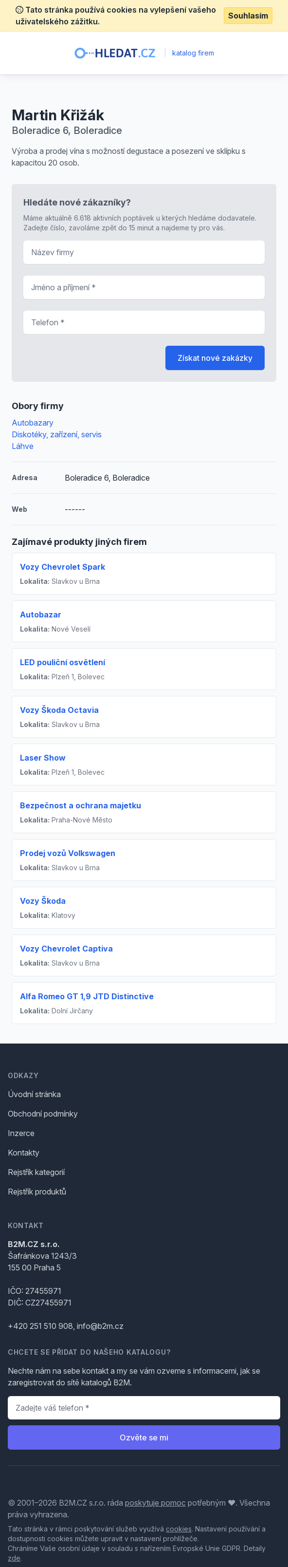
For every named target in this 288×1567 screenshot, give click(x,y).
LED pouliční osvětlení (62, 662)
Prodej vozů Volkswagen (67, 853)
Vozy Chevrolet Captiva (66, 948)
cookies (179, 1529)
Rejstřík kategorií (36, 1172)
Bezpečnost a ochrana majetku (80, 805)
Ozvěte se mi (144, 1437)
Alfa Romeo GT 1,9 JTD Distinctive (87, 996)
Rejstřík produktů (37, 1191)
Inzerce (21, 1133)
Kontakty (23, 1152)
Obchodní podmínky (43, 1114)
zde (14, 1558)
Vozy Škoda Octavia (59, 710)
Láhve (23, 446)
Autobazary (33, 423)
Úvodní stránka (34, 1094)
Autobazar (40, 614)
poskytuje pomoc (155, 1503)
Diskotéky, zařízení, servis (57, 434)
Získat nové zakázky (215, 358)
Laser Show (43, 758)
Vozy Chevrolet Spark (62, 567)
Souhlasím (248, 15)
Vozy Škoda (43, 901)
